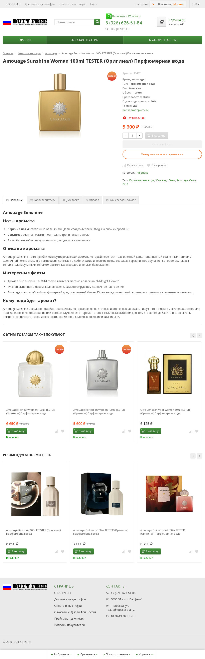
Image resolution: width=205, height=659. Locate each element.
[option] (35, 391)
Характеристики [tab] (42, 200)
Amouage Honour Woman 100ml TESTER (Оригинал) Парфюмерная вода (30, 411)
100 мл (171, 180)
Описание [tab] (14, 200)
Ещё (94, 4)
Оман (192, 180)
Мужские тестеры (163, 40)
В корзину (15, 431)
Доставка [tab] (70, 200)
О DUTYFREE (12, 4)
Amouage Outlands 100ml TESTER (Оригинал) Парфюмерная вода (100, 531)
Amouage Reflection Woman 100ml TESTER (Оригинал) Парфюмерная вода (99, 411)
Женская (161, 180)
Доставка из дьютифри (40, 4)
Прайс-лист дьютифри (69, 618)
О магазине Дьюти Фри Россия (75, 612)
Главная (24, 40)
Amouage (142, 172)
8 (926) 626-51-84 (124, 23)
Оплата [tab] (92, 200)
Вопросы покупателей (69, 625)
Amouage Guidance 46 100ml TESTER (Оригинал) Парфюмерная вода (162, 531)
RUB (196, 4)
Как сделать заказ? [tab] (121, 200)
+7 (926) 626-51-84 (123, 593)
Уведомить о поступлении (162, 154)
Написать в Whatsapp (123, 16)
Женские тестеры (84, 40)
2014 (125, 184)
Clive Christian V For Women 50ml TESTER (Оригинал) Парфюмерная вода (165, 411)
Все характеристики (136, 110)
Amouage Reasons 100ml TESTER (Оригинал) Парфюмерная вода (33, 531)
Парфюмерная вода (141, 180)
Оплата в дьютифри (72, 4)
